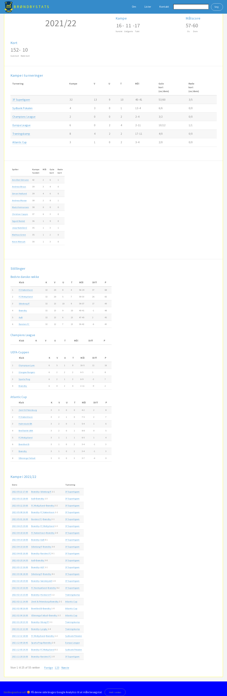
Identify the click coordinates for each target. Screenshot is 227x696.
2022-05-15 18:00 (20, 498)
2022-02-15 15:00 (20, 594)
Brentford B (24, 444)
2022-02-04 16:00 (20, 615)
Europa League (21, 125)
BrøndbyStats (32, 6)
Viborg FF (44, 622)
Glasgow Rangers (27, 372)
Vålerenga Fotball (27, 458)
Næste (65, 667)
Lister (147, 6)
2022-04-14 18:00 (20, 539)
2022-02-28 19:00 (20, 581)
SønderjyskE (46, 581)
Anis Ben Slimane (20, 180)
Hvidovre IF (45, 594)
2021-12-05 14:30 (20, 649)
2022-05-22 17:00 (20, 491)
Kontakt (164, 6)
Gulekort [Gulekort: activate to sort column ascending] (52, 171)
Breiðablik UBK (26, 430)
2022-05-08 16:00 (20, 512)
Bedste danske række (24, 277)
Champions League (23, 116)
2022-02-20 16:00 (20, 588)
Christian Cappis (20, 214)
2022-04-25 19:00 (20, 526)
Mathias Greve (19, 234)
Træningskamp (21, 133)
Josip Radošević (19, 227)
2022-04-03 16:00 (20, 553)
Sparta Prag (24, 379)
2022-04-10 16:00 (20, 546)
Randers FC (24, 324)
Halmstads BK (25, 423)
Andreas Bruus (19, 186)
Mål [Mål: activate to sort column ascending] (44, 169)
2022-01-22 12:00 (20, 629)
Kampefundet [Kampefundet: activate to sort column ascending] (36, 171)
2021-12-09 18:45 (20, 642)
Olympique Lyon (27, 365)
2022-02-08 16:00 (20, 608)
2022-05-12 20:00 (20, 505)
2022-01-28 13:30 (20, 622)
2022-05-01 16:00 (20, 519)
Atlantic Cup (19, 142)
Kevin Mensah (19, 241)
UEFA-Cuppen (19, 352)
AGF (42, 567)
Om (134, 6)
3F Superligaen (21, 99)
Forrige (48, 667)
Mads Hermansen (20, 207)
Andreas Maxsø (19, 200)
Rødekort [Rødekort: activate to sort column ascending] (60, 171)
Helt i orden (115, 692)
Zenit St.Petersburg (28, 410)
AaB (21, 317)
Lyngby (44, 629)
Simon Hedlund (19, 193)
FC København (26, 290)
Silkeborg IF (24, 303)
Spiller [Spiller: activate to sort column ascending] (15, 169)
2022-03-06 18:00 (20, 574)
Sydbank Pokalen (22, 108)
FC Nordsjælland (39, 588)
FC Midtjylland (26, 296)
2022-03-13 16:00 (20, 567)
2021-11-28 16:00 (20, 656)
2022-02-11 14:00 (20, 601)
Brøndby (23, 310)
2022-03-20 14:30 (20, 560)
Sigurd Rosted (18, 221)
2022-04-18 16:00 (20, 532)
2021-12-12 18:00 (20, 636)
